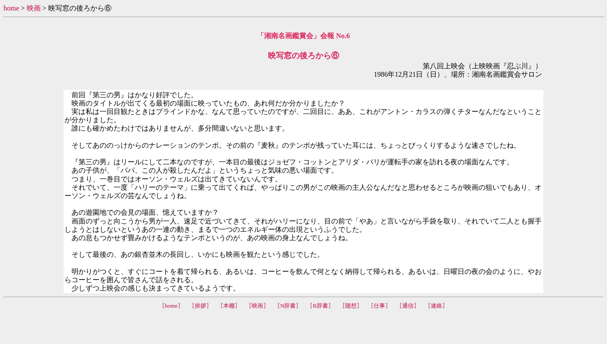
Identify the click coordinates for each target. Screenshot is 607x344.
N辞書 (288, 305)
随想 (351, 305)
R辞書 (320, 305)
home (11, 8)
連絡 (436, 305)
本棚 (229, 305)
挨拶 (200, 305)
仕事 (379, 305)
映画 (34, 8)
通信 (408, 305)
